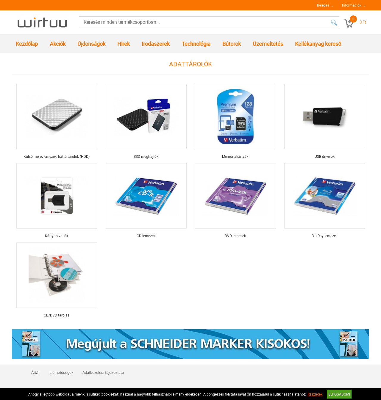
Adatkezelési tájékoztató (103, 372)
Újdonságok (91, 43)
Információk (351, 5)
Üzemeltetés (268, 43)
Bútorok (231, 43)
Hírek (123, 43)
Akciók (57, 43)
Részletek (314, 394)
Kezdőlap (27, 43)
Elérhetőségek (61, 372)
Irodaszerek (156, 43)
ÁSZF (35, 372)
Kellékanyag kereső (318, 43)
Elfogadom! (339, 394)
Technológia (196, 43)
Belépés (323, 5)
